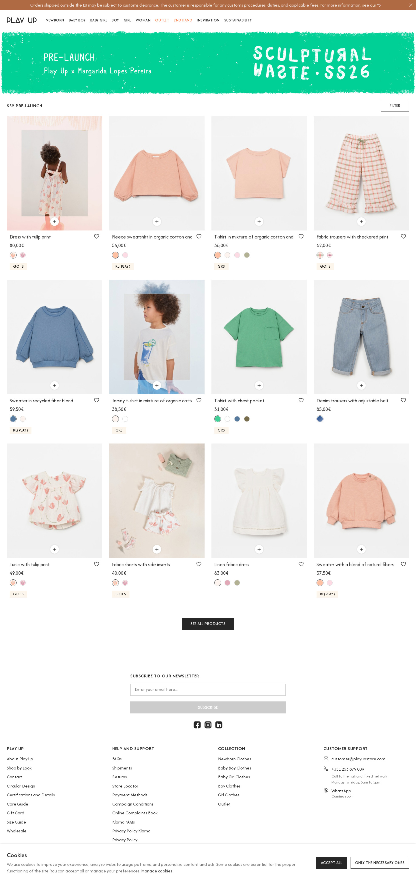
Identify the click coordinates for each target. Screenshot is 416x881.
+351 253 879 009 (347, 769)
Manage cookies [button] (156, 871)
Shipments (122, 768)
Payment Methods (129, 795)
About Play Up (20, 759)
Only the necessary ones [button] (380, 863)
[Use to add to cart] (54, 221)
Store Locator (125, 786)
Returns (119, 777)
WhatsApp (341, 791)
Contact (15, 777)
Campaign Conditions (132, 804)
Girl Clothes (228, 795)
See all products (208, 624)
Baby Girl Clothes (234, 777)
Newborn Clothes (234, 759)
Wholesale (17, 831)
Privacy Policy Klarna (131, 831)
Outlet (224, 804)
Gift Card (15, 813)
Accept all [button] (332, 863)
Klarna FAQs (123, 822)
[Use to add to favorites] (96, 236)
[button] (395, 106)
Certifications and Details (31, 795)
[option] (205, 5)
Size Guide (16, 822)
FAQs (117, 759)
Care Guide (17, 804)
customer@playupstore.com (358, 759)
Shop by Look (19, 768)
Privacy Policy (124, 840)
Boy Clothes (229, 786)
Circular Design (21, 786)
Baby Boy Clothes (234, 768)
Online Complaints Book (135, 813)
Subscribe (208, 707)
